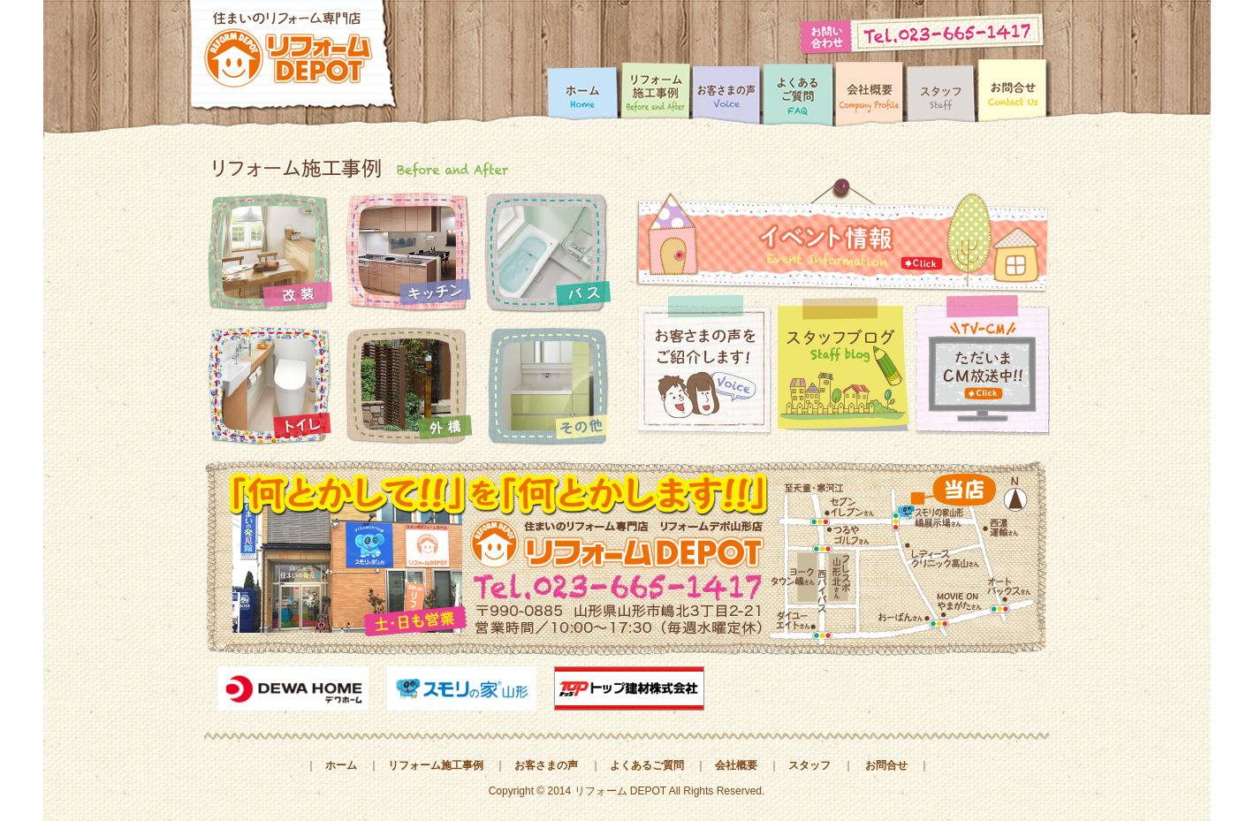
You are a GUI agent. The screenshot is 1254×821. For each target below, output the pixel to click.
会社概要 (736, 765)
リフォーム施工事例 (435, 765)
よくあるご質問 (647, 765)
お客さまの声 (546, 765)
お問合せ (886, 765)
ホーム (341, 765)
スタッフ (809, 765)
